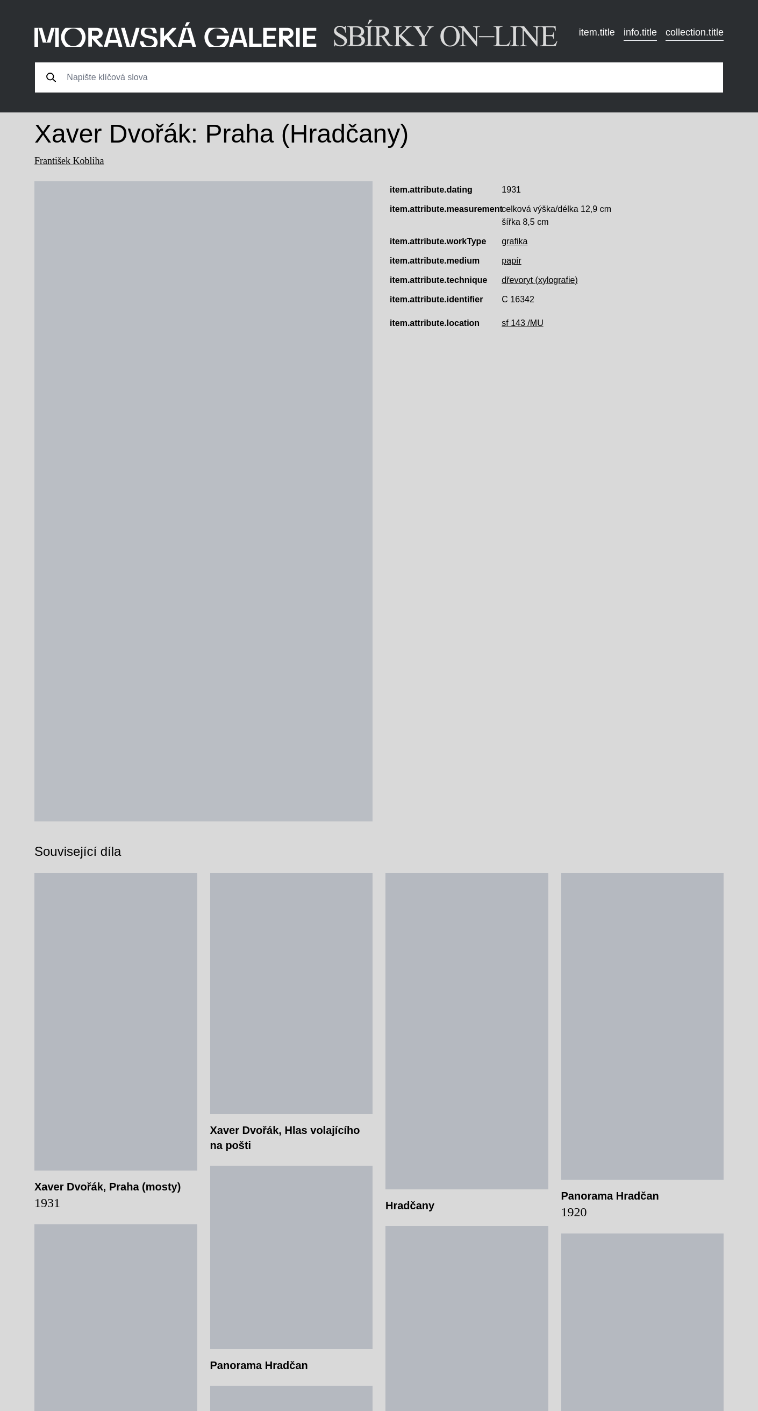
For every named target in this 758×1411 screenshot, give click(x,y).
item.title (597, 32)
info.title (640, 32)
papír (511, 260)
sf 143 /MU (522, 323)
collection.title (695, 32)
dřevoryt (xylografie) (539, 280)
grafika (514, 241)
